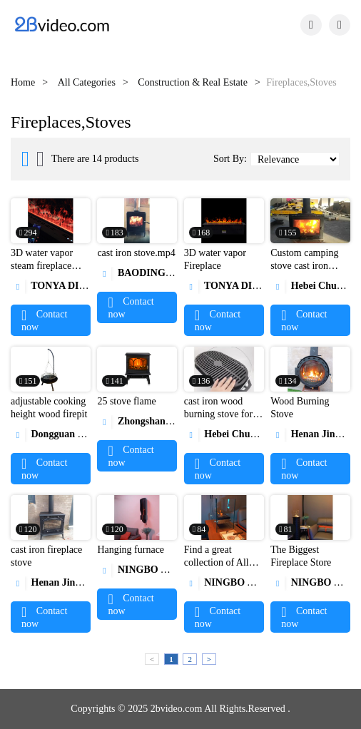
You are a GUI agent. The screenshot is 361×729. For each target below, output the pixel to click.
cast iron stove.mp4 (136, 253)
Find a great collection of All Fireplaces (216, 562)
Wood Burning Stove (299, 407)
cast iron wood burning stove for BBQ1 (218, 414)
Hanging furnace (130, 549)
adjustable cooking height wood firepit (49, 407)
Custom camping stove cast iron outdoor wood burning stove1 (304, 272)
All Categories (87, 82)
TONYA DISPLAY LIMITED (84, 285)
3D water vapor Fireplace (215, 259)
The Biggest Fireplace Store (300, 556)
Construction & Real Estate (193, 82)
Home (23, 82)
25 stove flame (126, 401)
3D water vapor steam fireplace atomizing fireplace (49, 266)
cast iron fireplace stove (46, 556)
